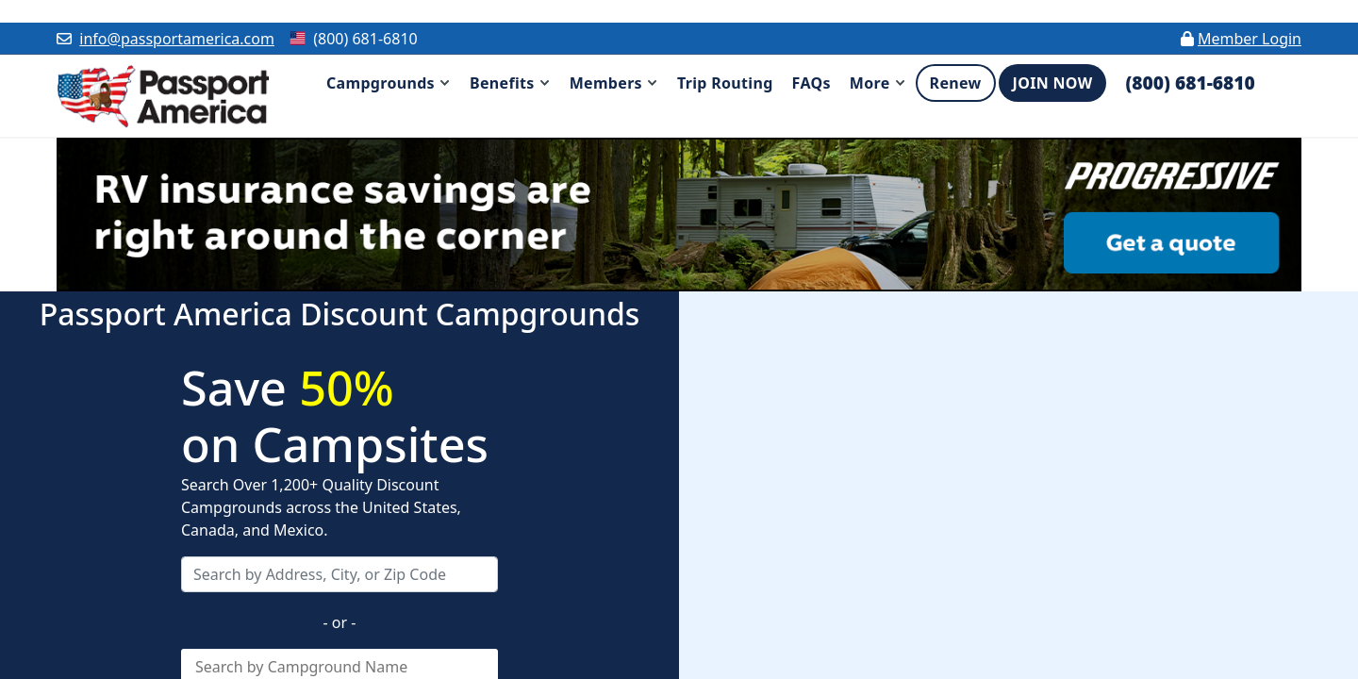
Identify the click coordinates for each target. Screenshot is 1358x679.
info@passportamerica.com (176, 38)
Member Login (1249, 38)
